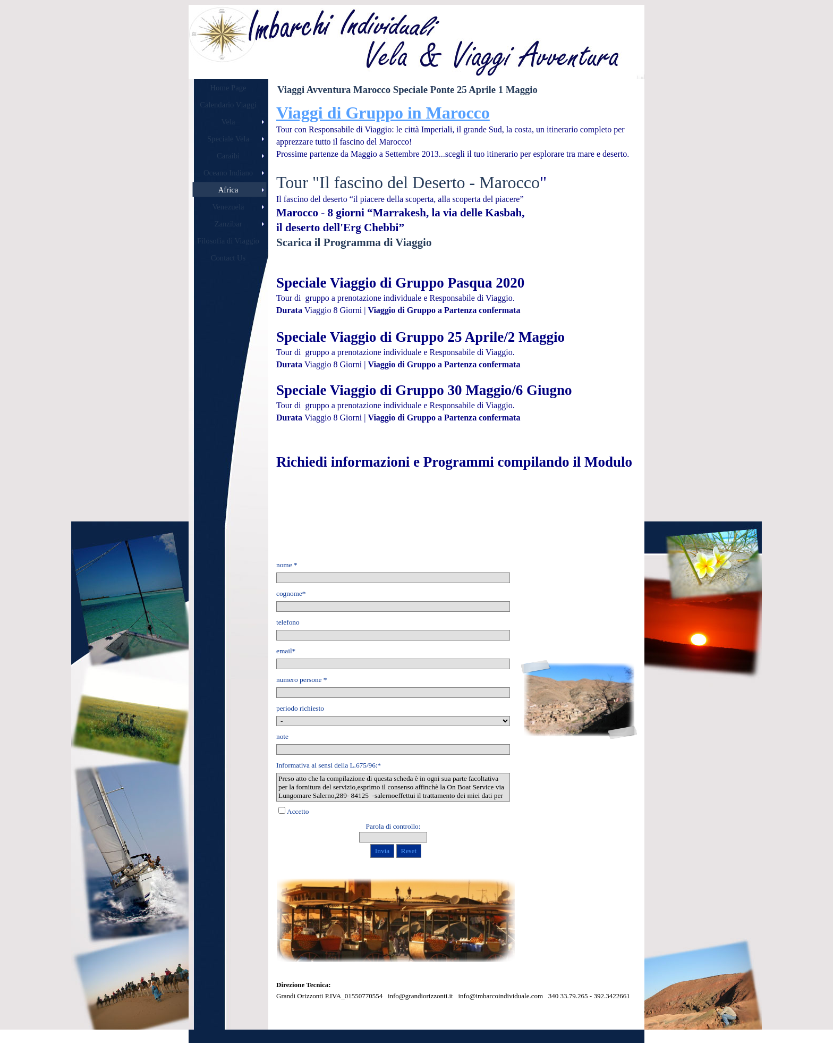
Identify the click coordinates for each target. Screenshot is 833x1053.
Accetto (298, 811)
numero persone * (301, 680)
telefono (288, 622)
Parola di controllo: (393, 826)
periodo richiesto (300, 708)
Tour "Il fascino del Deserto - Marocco (408, 182)
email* (285, 651)
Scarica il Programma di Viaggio (353, 242)
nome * (287, 565)
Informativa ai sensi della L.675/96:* (328, 765)
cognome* (291, 593)
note (282, 736)
